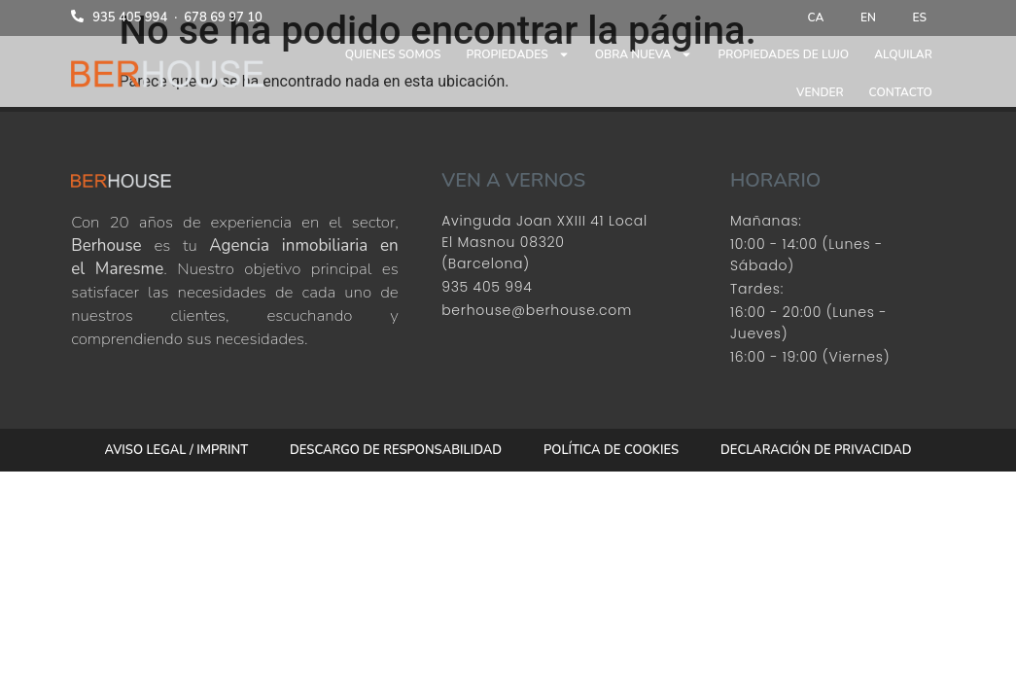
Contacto (900, 94)
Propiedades (518, 57)
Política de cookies (610, 451)
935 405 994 (129, 18)
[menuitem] (810, 19)
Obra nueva (644, 57)
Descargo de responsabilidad (398, 451)
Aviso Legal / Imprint (181, 451)
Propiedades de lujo (783, 56)
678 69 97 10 (223, 18)
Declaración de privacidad (812, 451)
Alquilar (903, 56)
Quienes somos (393, 56)
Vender (820, 94)
